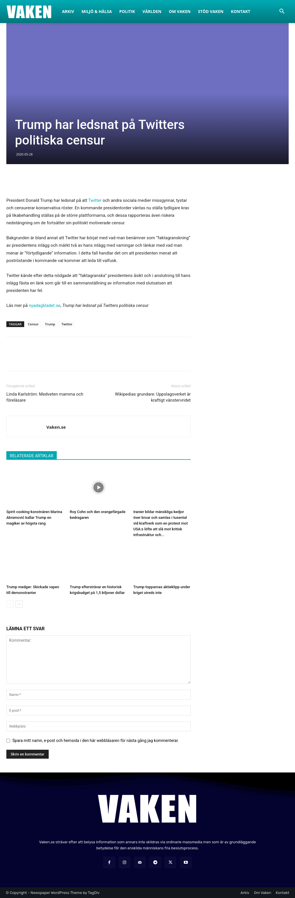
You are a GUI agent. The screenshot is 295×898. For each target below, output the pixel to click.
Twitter (94, 200)
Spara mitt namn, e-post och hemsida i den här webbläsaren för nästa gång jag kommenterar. (95, 740)
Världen (152, 11)
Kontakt (240, 11)
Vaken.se (56, 427)
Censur (33, 324)
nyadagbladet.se (44, 305)
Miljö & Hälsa (97, 11)
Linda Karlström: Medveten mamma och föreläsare (44, 397)
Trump (50, 324)
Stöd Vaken (210, 11)
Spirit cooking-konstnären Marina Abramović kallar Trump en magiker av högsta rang (34, 517)
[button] (282, 12)
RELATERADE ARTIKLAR (31, 455)
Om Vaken (179, 11)
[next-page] (19, 604)
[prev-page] (10, 604)
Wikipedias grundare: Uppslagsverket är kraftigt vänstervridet (153, 397)
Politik (127, 11)
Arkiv (68, 11)
